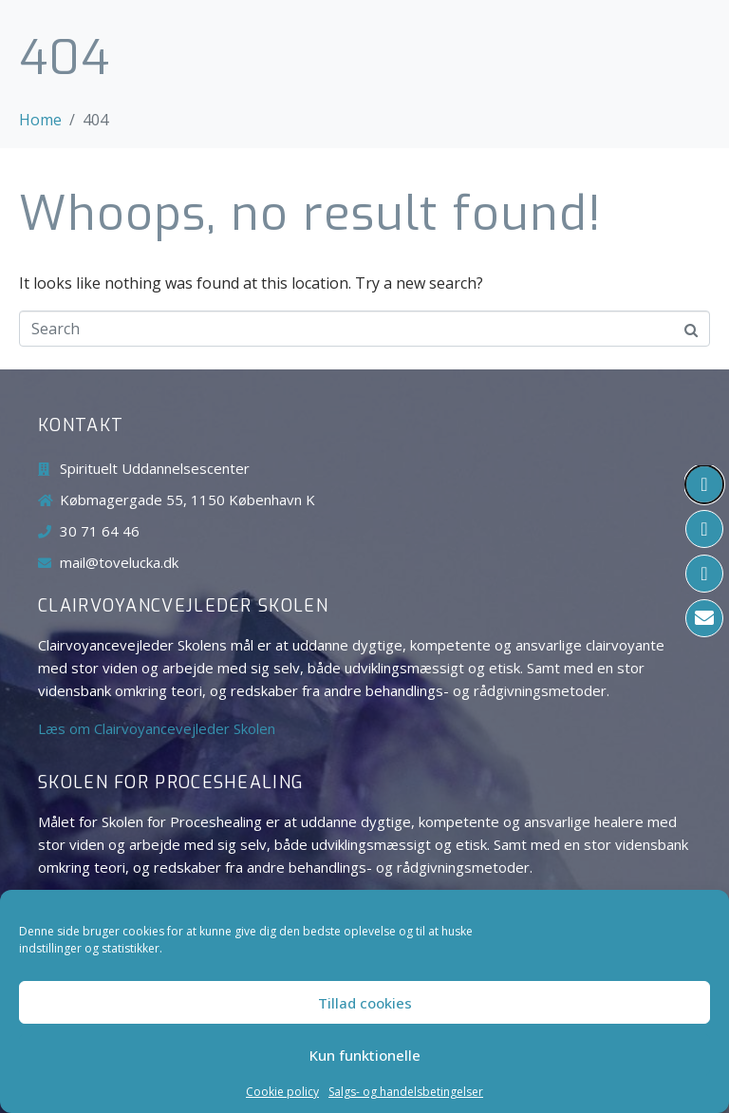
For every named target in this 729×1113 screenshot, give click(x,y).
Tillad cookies (365, 1002)
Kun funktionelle (365, 1055)
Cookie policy (282, 1092)
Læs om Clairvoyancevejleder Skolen (156, 728)
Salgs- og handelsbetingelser (405, 1092)
